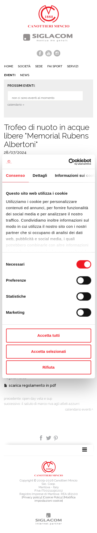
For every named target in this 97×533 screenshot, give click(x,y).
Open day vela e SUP (37, 398)
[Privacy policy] (32, 497)
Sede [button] (39, 66)
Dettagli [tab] (40, 175)
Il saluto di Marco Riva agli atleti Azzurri (50, 404)
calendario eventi (78, 409)
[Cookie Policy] (53, 497)
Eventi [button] (10, 75)
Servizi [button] (72, 66)
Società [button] (24, 66)
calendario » (16, 104)
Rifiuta (48, 367)
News (24, 75)
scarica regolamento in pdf (32, 385)
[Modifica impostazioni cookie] (55, 498)
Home (8, 66)
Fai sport (54, 66)
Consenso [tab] (15, 175)
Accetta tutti (48, 335)
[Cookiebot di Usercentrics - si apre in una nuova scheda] (69, 161)
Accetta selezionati (48, 351)
